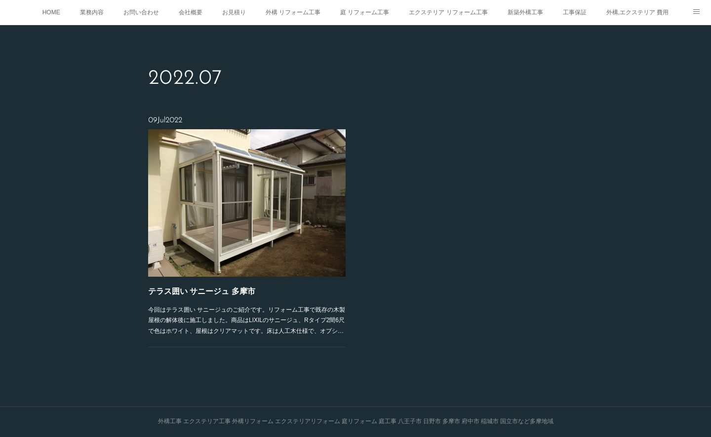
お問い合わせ (141, 12)
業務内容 (92, 12)
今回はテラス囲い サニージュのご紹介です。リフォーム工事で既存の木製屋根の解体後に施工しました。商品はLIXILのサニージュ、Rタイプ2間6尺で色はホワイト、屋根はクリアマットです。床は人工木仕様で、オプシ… (247, 314)
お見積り (234, 12)
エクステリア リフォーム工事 (448, 12)
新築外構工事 (525, 12)
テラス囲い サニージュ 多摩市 (204, 287)
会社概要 (190, 12)
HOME (51, 12)
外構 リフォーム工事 (293, 12)
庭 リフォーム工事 (364, 12)
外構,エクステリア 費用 (637, 12)
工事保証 (575, 12)
